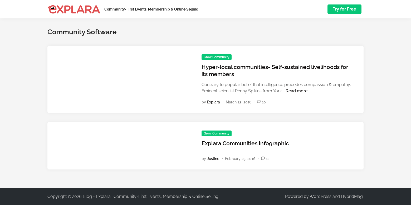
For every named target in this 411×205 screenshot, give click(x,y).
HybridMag (352, 196)
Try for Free (344, 9)
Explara (213, 102)
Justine (213, 159)
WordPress (320, 196)
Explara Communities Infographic (245, 143)
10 (264, 102)
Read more (296, 90)
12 (267, 159)
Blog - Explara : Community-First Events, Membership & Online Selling (150, 196)
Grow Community (216, 57)
